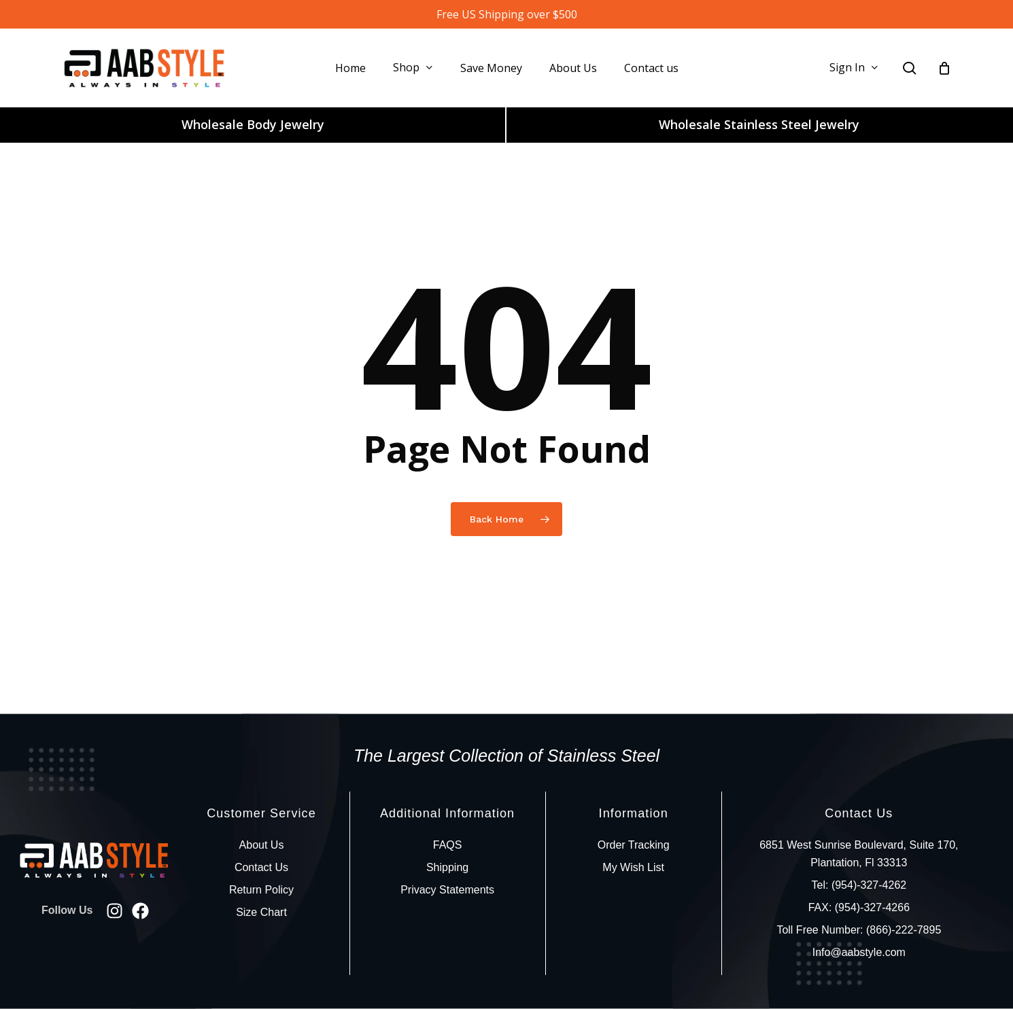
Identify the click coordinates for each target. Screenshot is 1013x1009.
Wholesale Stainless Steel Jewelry (759, 124)
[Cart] (944, 67)
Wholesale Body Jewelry (253, 124)
